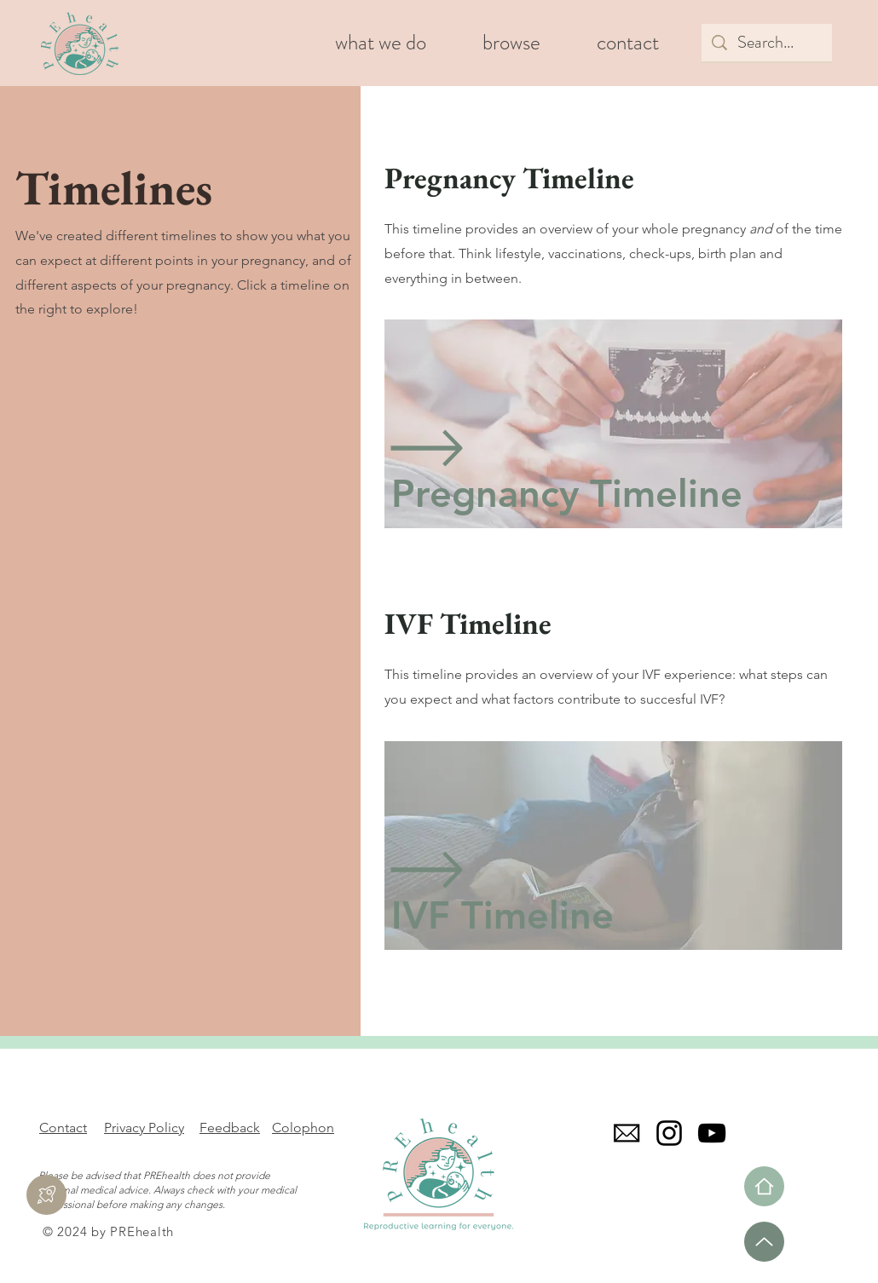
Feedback (229, 1127)
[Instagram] (669, 1133)
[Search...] (766, 42)
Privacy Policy (144, 1127)
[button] (511, 43)
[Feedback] (46, 1195)
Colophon (303, 1127)
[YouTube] (712, 1133)
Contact (63, 1127)
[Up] (764, 1242)
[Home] (764, 1186)
